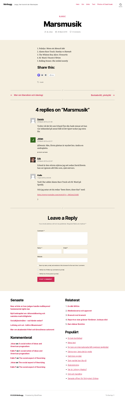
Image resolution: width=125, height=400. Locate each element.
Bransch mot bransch (77, 315)
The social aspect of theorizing (32, 358)
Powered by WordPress (33, 395)
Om (83, 4)
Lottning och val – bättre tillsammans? (26, 325)
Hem (77, 4)
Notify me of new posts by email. (49, 273)
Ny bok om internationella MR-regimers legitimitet (88, 347)
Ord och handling (75, 374)
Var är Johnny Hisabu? (77, 369)
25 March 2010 (62, 32)
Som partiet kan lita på (77, 360)
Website (39, 256)
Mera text (72, 342)
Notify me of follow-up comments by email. (51, 269)
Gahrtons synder (75, 356)
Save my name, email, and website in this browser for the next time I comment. (62, 265)
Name (39, 248)
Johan (51, 32)
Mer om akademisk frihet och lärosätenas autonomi (32, 329)
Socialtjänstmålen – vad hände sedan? (27, 320)
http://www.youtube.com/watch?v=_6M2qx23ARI (58, 194)
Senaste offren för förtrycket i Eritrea (83, 378)
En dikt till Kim (74, 306)
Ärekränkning (73, 365)
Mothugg (7, 4)
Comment (41, 230)
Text (93, 4)
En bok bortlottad (75, 338)
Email (65, 248)
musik (41, 82)
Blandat (62, 16)
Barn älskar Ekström (76, 324)
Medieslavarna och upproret (80, 310)
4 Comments (76, 32)
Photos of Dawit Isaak (105, 4)
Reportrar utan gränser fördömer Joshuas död (88, 319)
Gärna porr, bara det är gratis (80, 351)
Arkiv (88, 4)
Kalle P (13, 351)
